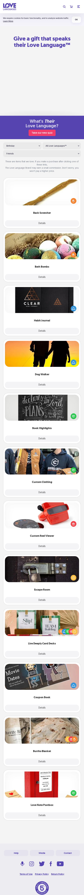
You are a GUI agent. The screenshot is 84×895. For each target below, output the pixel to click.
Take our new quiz (42, 132)
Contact (68, 853)
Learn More (8, 21)
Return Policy (57, 874)
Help (16, 853)
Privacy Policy (42, 874)
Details (42, 223)
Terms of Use (26, 874)
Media (42, 853)
